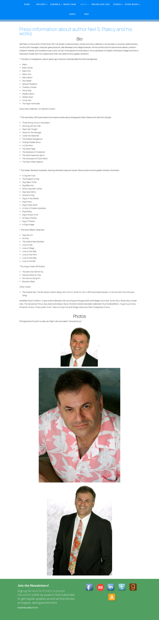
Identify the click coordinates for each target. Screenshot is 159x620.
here (36, 607)
